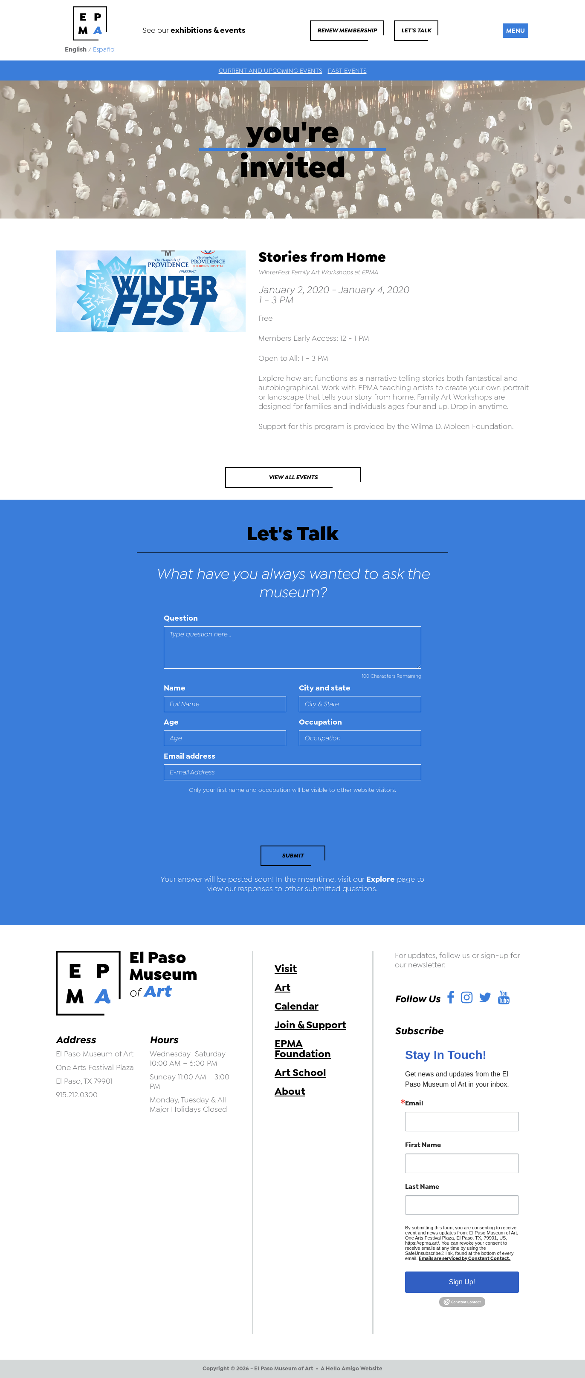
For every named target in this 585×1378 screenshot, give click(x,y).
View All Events (293, 477)
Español (104, 49)
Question (181, 618)
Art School (300, 1072)
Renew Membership (347, 30)
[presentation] (222, 822)
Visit (286, 968)
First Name (423, 1145)
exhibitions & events (208, 30)
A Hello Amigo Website (351, 1368)
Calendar (297, 1006)
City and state (324, 688)
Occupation (320, 722)
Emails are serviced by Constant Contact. (464, 1258)
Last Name (422, 1186)
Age (171, 722)
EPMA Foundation (303, 1048)
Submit (293, 855)
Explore (380, 879)
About (290, 1091)
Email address (189, 756)
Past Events (347, 70)
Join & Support (310, 1024)
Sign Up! (462, 1282)
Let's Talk (416, 30)
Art (282, 987)
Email (414, 1103)
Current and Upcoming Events (270, 70)
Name (174, 688)
